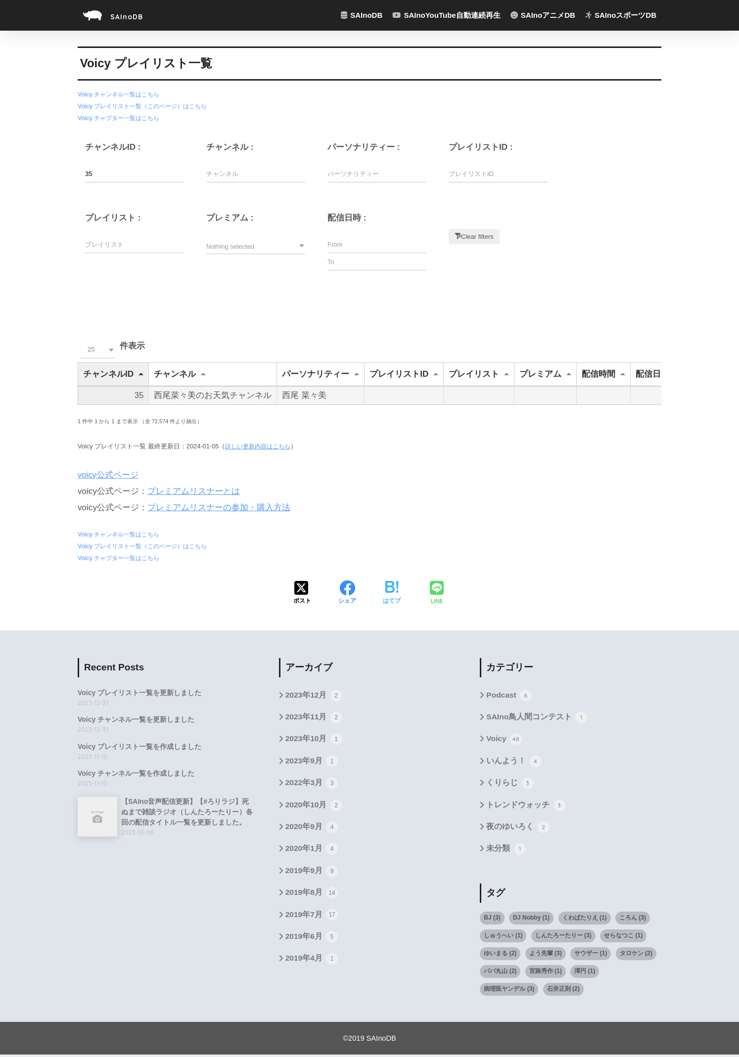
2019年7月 (312, 918)
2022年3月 (312, 784)
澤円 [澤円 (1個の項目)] (584, 972)
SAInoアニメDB (542, 15)
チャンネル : (229, 146)
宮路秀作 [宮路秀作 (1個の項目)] (545, 972)
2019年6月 (312, 940)
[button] (255, 245)
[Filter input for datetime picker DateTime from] (376, 244)
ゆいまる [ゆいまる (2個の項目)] (500, 955)
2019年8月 (312, 896)
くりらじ (509, 784)
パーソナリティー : (363, 146)
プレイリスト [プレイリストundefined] (474, 373)
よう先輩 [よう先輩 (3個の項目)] (545, 955)
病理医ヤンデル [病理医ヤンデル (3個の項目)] (509, 990)
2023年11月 (314, 717)
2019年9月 (312, 874)
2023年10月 (314, 740)
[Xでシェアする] (302, 592)
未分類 (505, 851)
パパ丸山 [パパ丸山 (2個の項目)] (500, 972)
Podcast (509, 695)
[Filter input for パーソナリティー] (376, 173)
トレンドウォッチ (525, 807)
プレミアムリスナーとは (193, 491)
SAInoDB (121, 15)
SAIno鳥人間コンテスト (537, 717)
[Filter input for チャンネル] (255, 173)
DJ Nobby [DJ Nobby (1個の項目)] (531, 919)
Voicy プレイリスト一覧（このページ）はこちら (147, 106)
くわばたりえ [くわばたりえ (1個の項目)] (584, 919)
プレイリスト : (112, 217)
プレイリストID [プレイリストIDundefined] (399, 373)
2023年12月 (314, 695)
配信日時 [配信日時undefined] (652, 373)
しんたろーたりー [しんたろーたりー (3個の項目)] (563, 937)
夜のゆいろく (517, 829)
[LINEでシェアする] (437, 592)
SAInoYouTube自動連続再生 (446, 15)
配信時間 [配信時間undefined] (598, 373)
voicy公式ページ (108, 475)
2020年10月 (314, 807)
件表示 (111, 345)
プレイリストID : (481, 146)
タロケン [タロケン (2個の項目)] (636, 955)
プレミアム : (229, 217)
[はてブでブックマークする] (392, 592)
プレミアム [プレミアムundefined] (540, 373)
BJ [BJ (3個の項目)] (492, 919)
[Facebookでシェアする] (347, 592)
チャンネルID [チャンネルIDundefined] (108, 373)
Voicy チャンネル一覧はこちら (121, 94)
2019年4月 (312, 963)
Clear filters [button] (477, 235)
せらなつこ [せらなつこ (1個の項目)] (623, 937)
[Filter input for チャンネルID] (134, 173)
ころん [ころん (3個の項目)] (632, 919)
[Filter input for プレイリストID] (498, 173)
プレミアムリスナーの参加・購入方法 (218, 507)
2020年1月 (312, 851)
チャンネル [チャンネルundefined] (175, 373)
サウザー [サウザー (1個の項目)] (590, 955)
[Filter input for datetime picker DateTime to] (376, 261)
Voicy (504, 740)
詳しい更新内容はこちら (260, 446)
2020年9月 (312, 829)
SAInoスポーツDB (620, 15)
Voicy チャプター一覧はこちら (121, 117)
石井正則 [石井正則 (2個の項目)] (563, 990)
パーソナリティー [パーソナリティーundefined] (315, 373)
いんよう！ (513, 762)
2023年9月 (312, 762)
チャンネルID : (113, 146)
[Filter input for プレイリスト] (134, 244)
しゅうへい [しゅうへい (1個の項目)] (503, 937)
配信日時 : (346, 217)
